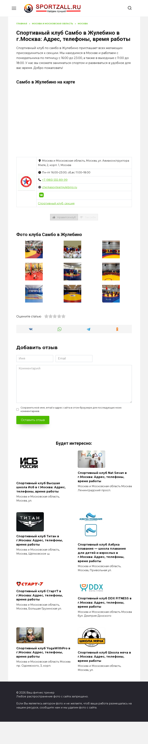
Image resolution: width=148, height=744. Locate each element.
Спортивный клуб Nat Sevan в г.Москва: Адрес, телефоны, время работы (102, 477)
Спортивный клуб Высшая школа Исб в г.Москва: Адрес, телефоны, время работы (40, 487)
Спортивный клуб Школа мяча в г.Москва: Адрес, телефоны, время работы (104, 656)
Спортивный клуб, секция (56, 203)
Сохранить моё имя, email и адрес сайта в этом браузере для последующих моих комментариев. (71, 409)
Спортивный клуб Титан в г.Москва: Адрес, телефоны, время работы (39, 540)
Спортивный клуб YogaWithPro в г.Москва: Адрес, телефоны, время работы (43, 652)
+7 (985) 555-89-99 (54, 179)
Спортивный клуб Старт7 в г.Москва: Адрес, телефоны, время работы (39, 595)
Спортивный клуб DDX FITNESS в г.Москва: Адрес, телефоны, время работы (104, 602)
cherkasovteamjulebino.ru (59, 187)
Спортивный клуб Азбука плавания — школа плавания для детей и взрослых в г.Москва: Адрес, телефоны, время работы (102, 553)
